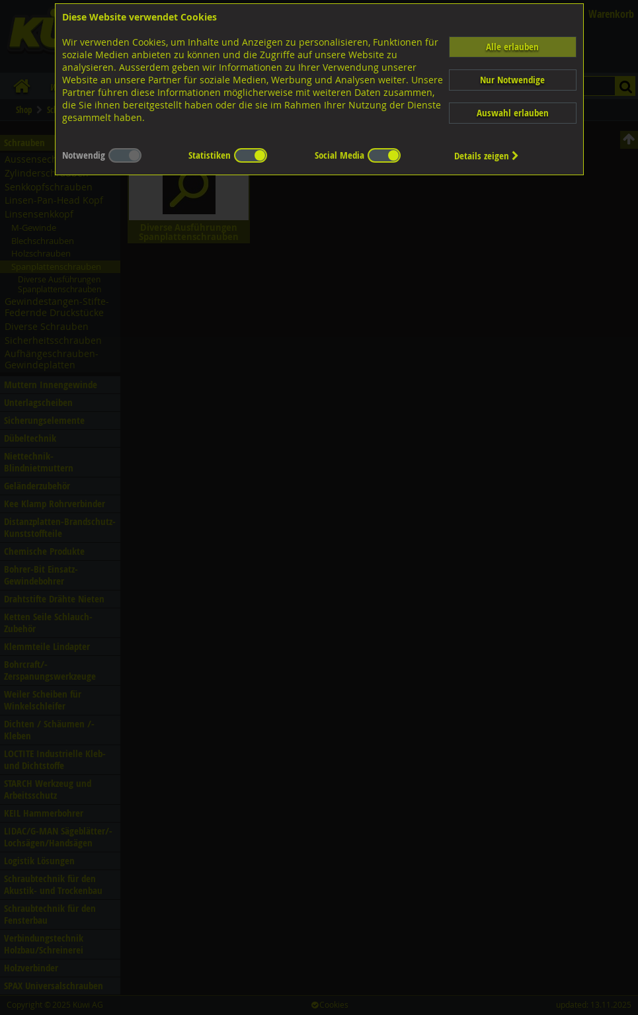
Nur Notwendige (512, 80)
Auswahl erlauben (513, 113)
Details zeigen (486, 156)
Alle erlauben (512, 47)
